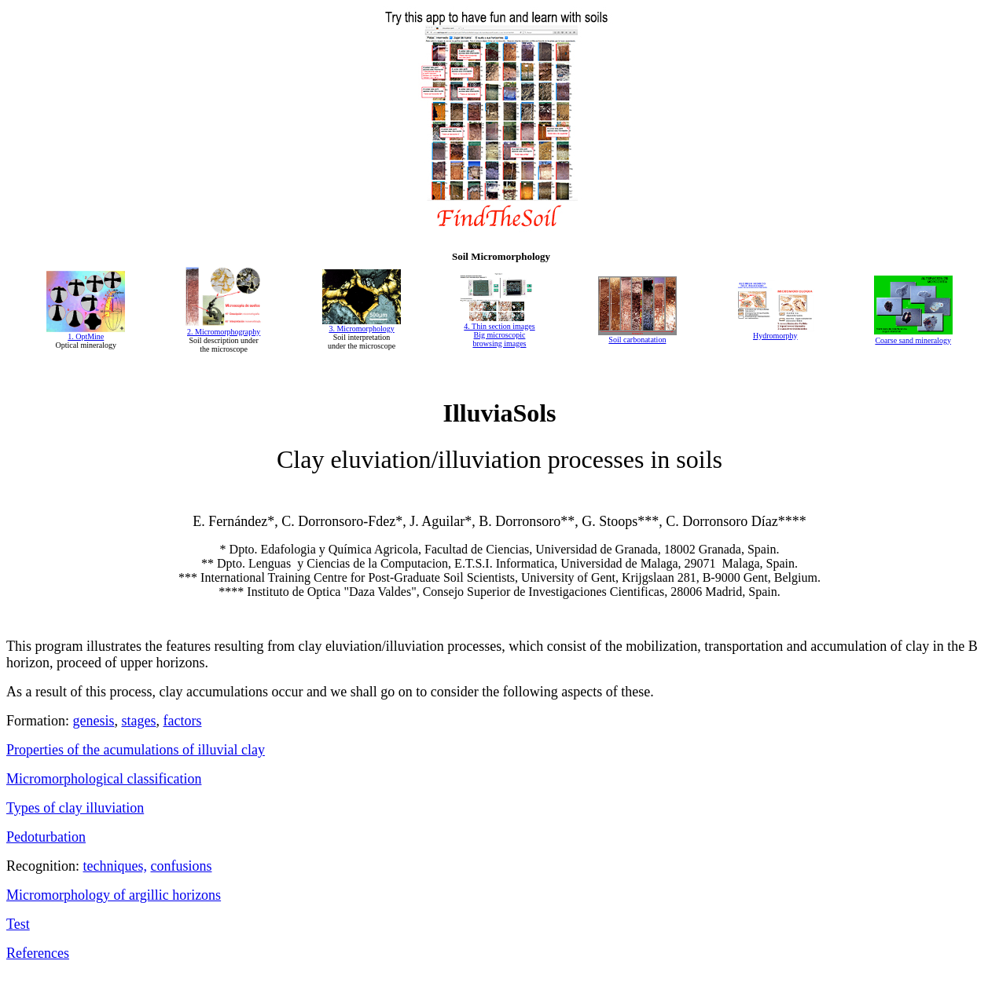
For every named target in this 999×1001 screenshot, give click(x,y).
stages (139, 721)
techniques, (115, 866)
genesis (94, 721)
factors (182, 721)
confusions (180, 866)
